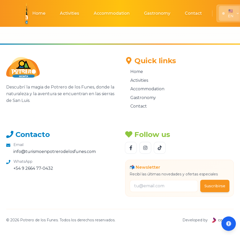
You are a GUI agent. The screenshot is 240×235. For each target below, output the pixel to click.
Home (38, 13)
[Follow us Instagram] (145, 147)
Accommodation (112, 13)
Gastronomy (157, 13)
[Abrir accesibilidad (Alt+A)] (228, 223)
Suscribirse (214, 186)
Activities (69, 13)
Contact (193, 13)
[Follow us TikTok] (159, 147)
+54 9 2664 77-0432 (33, 168)
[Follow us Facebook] (131, 147)
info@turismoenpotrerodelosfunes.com (54, 151)
